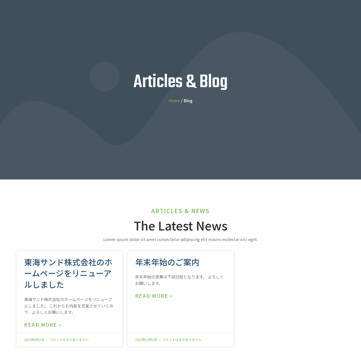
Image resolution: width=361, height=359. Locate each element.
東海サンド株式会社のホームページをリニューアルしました (68, 273)
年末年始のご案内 (167, 262)
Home (174, 100)
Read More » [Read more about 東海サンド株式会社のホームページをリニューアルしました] (43, 325)
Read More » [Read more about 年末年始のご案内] (154, 296)
